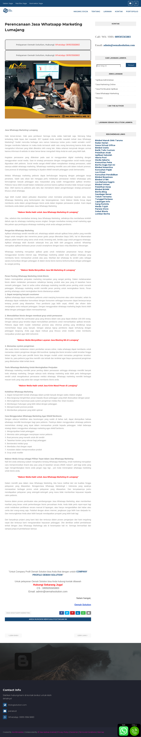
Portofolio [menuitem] (132, 11)
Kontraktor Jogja (36, 3)
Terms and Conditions (87, 732)
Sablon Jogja (8, 3)
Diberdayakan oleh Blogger (36, 671)
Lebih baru (13, 635)
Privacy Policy (62, 732)
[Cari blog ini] (109, 65)
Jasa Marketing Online (106, 84)
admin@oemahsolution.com (119, 45)
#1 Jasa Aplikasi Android (47, 732)
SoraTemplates (17, 732)
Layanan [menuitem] (108, 11)
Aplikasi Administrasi (105, 80)
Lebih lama (82, 635)
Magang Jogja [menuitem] (81, 11)
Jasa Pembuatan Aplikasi (107, 89)
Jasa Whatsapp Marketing (18, 613)
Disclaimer (74, 732)
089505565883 (123, 36)
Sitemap (100, 732)
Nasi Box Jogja (21, 3)
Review (99, 98)
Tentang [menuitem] (95, 11)
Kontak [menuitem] (119, 11)
